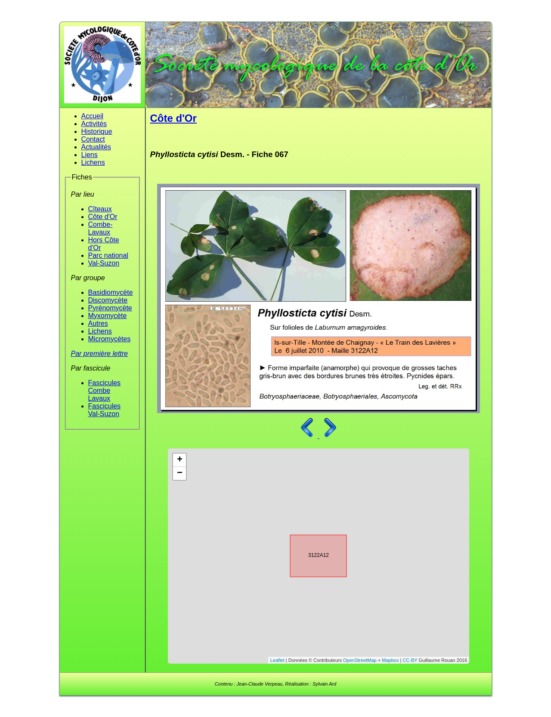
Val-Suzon (104, 263)
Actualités (96, 147)
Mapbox (390, 660)
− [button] (180, 473)
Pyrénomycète (110, 308)
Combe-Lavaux (100, 228)
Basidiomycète (110, 292)
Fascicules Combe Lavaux (104, 390)
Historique (96, 131)
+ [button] (180, 460)
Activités (94, 123)
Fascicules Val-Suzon (104, 409)
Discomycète (108, 300)
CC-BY (409, 660)
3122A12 (310, 554)
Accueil (92, 116)
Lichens (93, 162)
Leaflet (277, 660)
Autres (98, 323)
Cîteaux (100, 209)
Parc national (108, 255)
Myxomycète (107, 315)
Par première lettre (99, 353)
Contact (93, 139)
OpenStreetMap (360, 660)
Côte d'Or (103, 216)
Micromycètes (109, 339)
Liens (89, 154)
